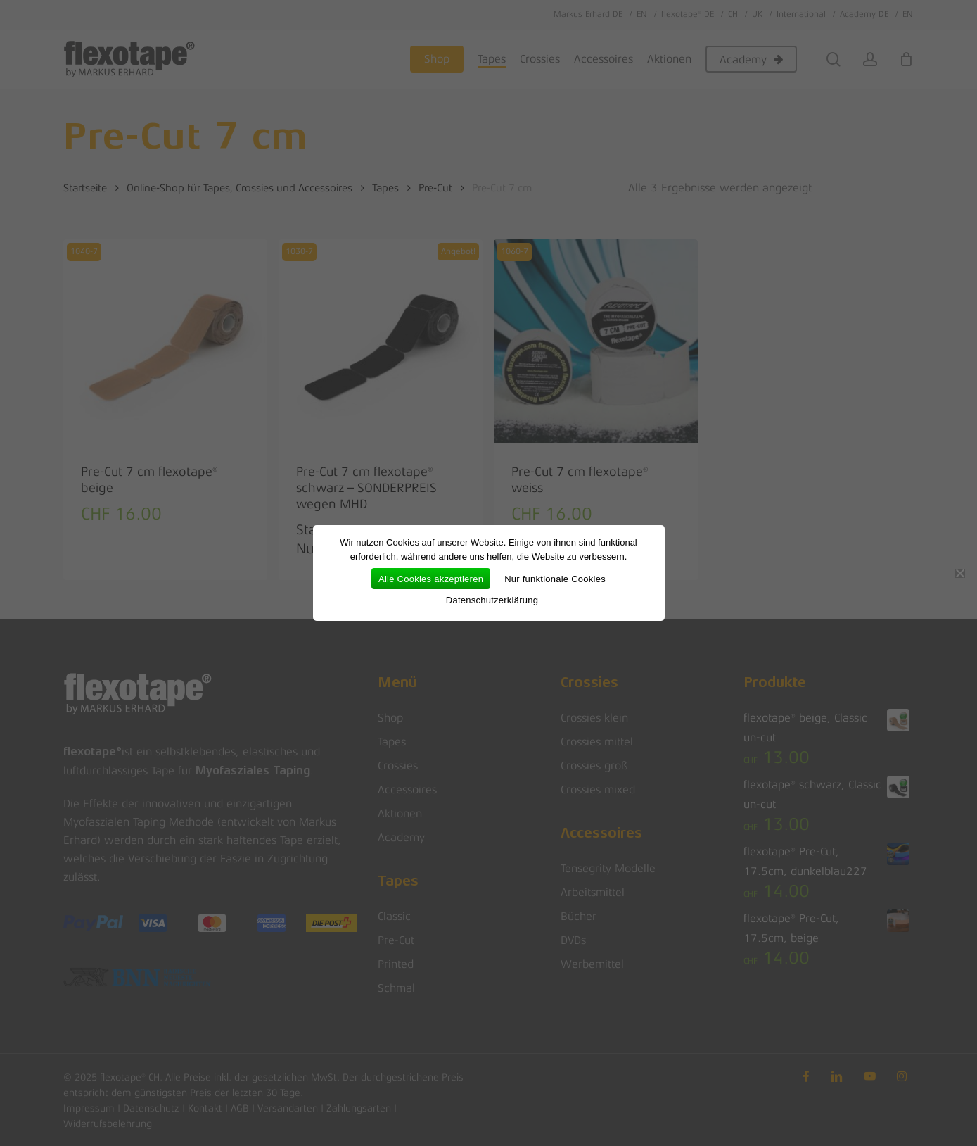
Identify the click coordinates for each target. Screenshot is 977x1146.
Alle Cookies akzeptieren (430, 579)
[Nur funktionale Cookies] (959, 573)
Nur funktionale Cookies (555, 579)
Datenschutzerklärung (492, 600)
